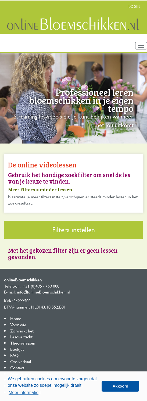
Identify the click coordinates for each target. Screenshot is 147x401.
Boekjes (17, 349)
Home (15, 318)
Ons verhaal (20, 361)
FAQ (14, 355)
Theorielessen (22, 343)
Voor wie (18, 324)
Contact (17, 367)
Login (134, 6)
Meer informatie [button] (23, 392)
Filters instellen (73, 229)
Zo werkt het (22, 331)
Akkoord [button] (120, 386)
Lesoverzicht (21, 337)
